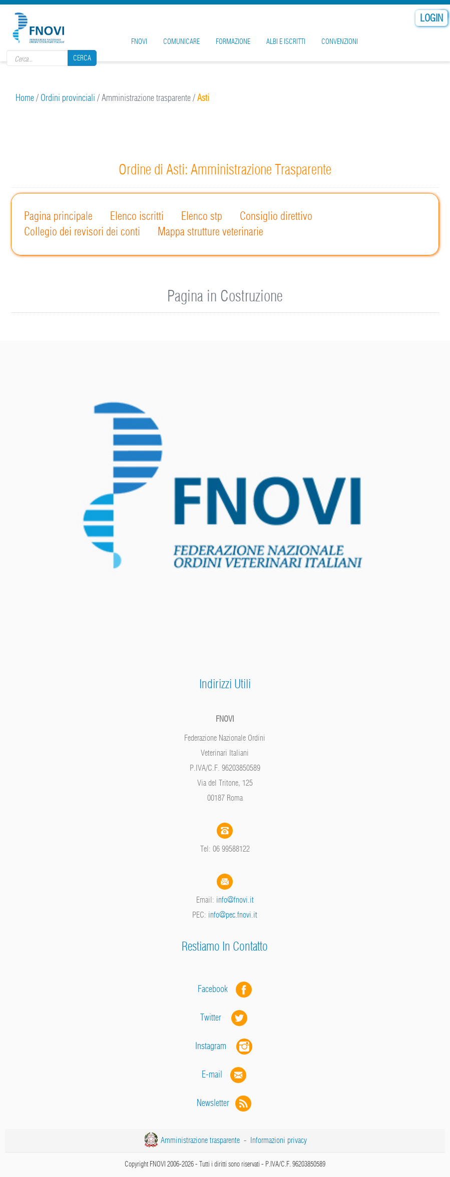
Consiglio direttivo (276, 216)
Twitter (224, 1017)
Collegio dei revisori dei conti (82, 231)
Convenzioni (339, 41)
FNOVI (139, 41)
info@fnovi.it (235, 900)
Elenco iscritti (137, 216)
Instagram (224, 1046)
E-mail (212, 1074)
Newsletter (225, 1103)
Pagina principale (58, 216)
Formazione (233, 41)
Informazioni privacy (278, 1140)
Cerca (82, 57)
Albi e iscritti (285, 41)
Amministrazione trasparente (200, 1140)
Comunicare (181, 41)
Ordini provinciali (68, 97)
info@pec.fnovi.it (232, 915)
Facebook (216, 989)
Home (25, 97)
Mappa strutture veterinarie (210, 231)
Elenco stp (201, 216)
